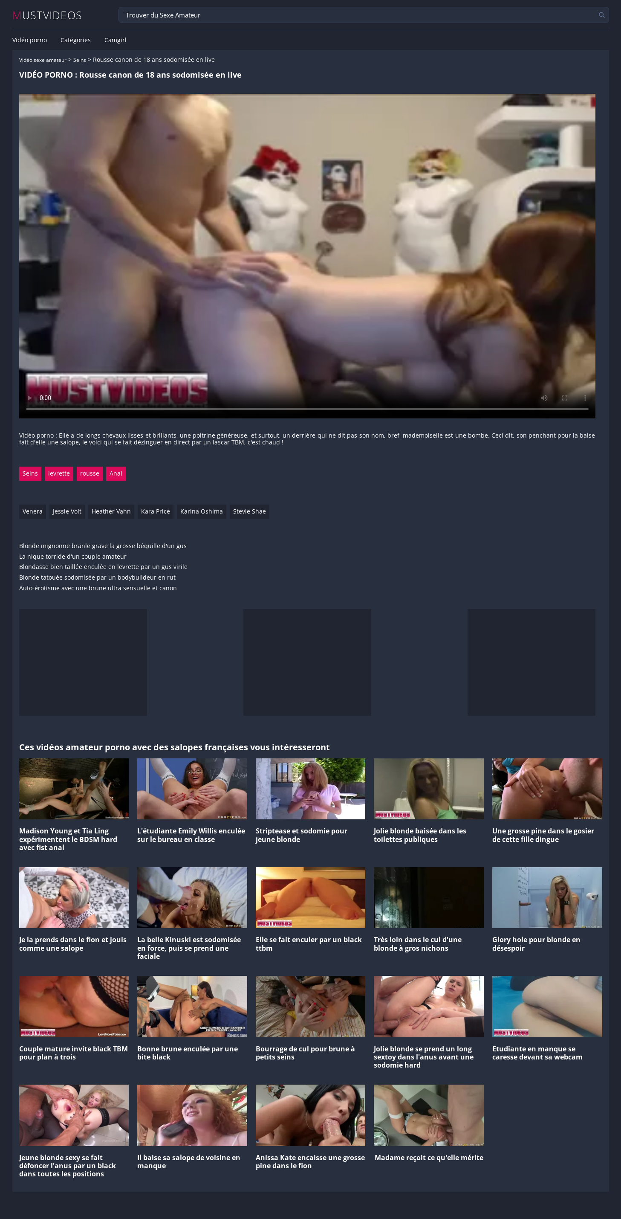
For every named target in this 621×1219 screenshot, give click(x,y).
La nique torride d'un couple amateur (73, 556)
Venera (33, 511)
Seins (79, 60)
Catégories (76, 40)
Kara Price (155, 511)
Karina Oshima (201, 511)
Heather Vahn (111, 511)
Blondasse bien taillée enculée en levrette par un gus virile (103, 567)
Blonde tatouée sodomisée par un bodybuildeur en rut (97, 577)
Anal (116, 473)
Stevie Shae (249, 511)
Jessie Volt (67, 511)
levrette (59, 473)
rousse (89, 473)
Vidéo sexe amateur (42, 60)
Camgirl (115, 40)
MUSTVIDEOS (47, 15)
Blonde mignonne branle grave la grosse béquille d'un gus (103, 546)
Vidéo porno (29, 40)
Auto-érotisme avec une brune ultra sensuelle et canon (98, 588)
